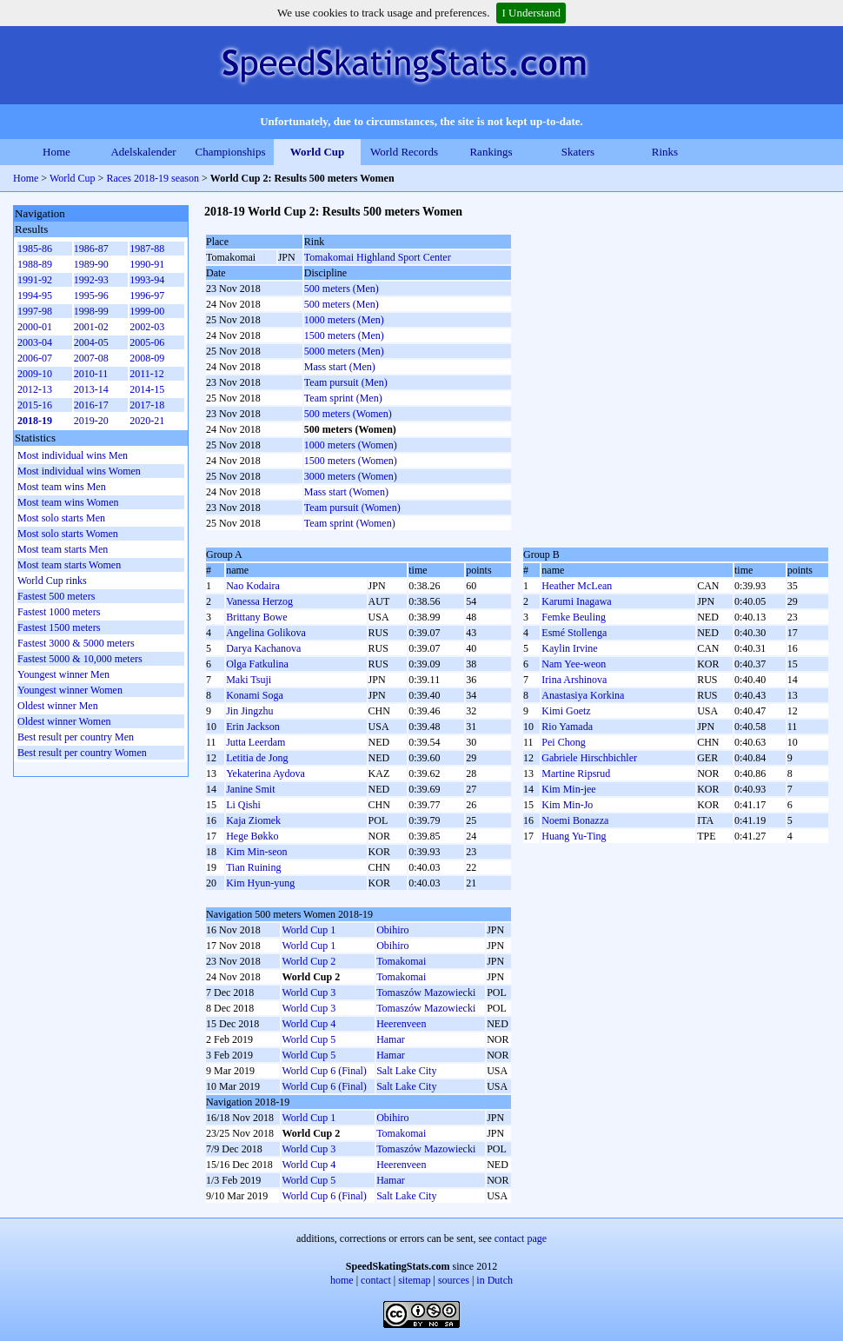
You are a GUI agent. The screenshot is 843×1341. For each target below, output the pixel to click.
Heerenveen (401, 1024)
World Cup (317, 151)
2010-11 (91, 374)
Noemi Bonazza (574, 820)
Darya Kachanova (263, 648)
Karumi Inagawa (576, 601)
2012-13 (34, 389)
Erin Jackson (253, 726)
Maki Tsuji (248, 680)
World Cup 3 (308, 992)
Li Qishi (243, 805)
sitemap (414, 1280)
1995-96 (91, 295)
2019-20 (91, 421)
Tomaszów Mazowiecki (425, 992)
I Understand (531, 12)
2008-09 (146, 358)
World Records (404, 151)
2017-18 (146, 405)
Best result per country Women (82, 753)
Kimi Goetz (565, 711)
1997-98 (34, 311)
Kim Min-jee (568, 789)
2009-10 (34, 374)
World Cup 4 (308, 1024)
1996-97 (146, 295)
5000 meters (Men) (344, 351)
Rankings (490, 151)
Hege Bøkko (252, 836)
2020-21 (146, 421)
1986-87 (91, 248)
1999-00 (146, 311)
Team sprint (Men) (343, 398)
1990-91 (146, 264)
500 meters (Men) (341, 288)
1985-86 (34, 248)
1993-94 (146, 280)
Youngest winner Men (63, 674)
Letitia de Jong (257, 758)
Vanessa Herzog (259, 601)
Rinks (665, 151)
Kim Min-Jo (567, 805)
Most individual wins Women (79, 471)
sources (453, 1280)
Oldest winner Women (63, 721)
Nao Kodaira (253, 586)
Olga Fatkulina (257, 664)
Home (56, 151)
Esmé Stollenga (574, 633)
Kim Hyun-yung (260, 883)
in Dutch (494, 1280)
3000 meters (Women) (350, 476)
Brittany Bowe (256, 617)
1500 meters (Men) (344, 335)
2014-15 (146, 389)
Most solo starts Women (67, 534)
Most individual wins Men (72, 455)
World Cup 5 (308, 1039)
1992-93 (91, 280)
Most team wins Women (67, 502)
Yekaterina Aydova (265, 773)
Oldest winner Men (57, 706)
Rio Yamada (567, 726)
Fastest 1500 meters (58, 627)
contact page (521, 1238)
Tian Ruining (253, 867)
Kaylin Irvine (569, 648)
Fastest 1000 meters (58, 612)
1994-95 (34, 295)
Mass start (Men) (339, 367)
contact (376, 1280)
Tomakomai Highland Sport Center (377, 257)
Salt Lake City (406, 1071)
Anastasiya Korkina (582, 695)
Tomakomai (401, 961)
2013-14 (91, 389)
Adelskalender (143, 151)
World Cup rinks (52, 580)
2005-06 (146, 342)
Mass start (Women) (346, 492)
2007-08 (91, 358)
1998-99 (91, 311)
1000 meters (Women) (350, 445)
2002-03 (146, 327)
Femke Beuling (573, 617)
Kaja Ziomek (253, 820)
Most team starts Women (69, 565)
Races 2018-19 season (152, 178)
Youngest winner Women (70, 690)
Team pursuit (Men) (346, 382)
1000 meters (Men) (344, 320)
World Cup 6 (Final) (324, 1071)
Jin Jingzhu (249, 711)
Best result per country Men (75, 737)
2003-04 (34, 342)
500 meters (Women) (348, 414)
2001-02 (91, 327)
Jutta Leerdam (255, 742)
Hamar (390, 1039)
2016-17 (91, 405)
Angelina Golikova (266, 633)
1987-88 (146, 248)
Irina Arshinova (574, 680)
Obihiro (392, 930)
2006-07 (34, 358)
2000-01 (34, 327)
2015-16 (34, 405)
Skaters (577, 151)
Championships (231, 151)
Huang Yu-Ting (573, 836)
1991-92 (34, 280)
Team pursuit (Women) (352, 507)
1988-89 (34, 264)
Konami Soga (254, 695)
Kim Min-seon (256, 852)
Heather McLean (576, 586)
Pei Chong (563, 742)
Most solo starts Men (61, 518)
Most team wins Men (61, 487)
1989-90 (91, 264)
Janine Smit (250, 789)
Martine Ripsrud (575, 773)
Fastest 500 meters (56, 596)
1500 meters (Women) (350, 461)
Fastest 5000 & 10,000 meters (80, 659)
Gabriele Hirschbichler (589, 758)
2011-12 (146, 374)
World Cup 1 (308, 930)
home (342, 1280)
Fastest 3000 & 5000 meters (76, 643)
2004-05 (91, 342)
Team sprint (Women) (349, 523)
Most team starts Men (62, 549)
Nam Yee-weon (573, 664)
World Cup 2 (308, 961)
